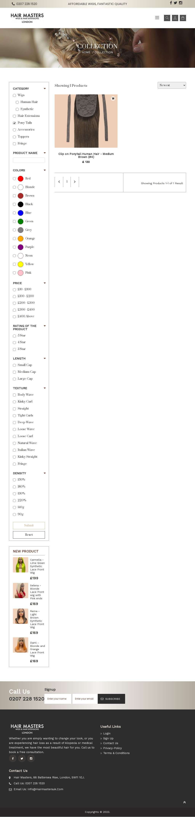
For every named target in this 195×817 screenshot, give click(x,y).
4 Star (22, 342)
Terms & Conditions (116, 753)
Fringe (22, 143)
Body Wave (26, 394)
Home (86, 52)
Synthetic (27, 109)
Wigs (21, 95)
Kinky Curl (25, 401)
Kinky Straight (27, 456)
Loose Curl (25, 436)
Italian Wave (26, 450)
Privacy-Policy (113, 748)
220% (22, 500)
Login (107, 733)
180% (21, 486)
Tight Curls (25, 415)
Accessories (26, 129)
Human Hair (29, 102)
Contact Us (111, 743)
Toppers (23, 136)
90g (20, 514)
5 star (22, 335)
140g (21, 507)
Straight (23, 408)
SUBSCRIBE (110, 698)
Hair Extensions (29, 116)
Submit (29, 525)
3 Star (22, 349)
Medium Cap (27, 372)
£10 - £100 (24, 289)
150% (21, 479)
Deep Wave (26, 422)
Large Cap (25, 378)
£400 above (26, 316)
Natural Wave (27, 443)
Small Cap (25, 365)
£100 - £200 (26, 296)
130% (21, 493)
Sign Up (108, 738)
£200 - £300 (26, 303)
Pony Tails (25, 122)
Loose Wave (26, 429)
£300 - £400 (26, 309)
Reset (29, 535)
